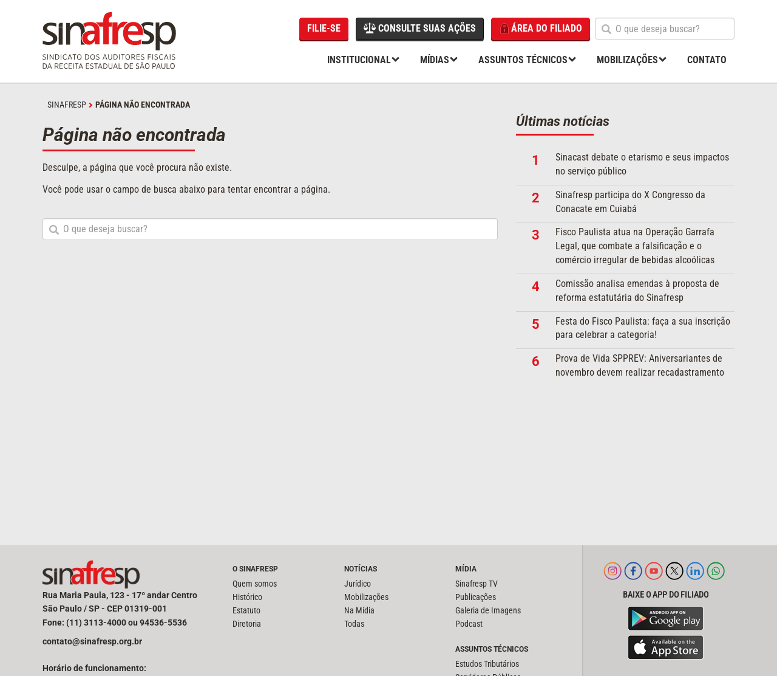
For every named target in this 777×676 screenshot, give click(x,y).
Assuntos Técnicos (523, 60)
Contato (707, 60)
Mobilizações (627, 60)
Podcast (469, 624)
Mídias (434, 60)
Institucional (359, 60)
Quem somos (254, 583)
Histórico (247, 597)
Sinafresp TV (476, 583)
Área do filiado (540, 28)
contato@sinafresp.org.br (92, 641)
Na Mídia (359, 610)
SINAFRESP (66, 104)
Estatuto (246, 610)
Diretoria (246, 624)
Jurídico (357, 583)
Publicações (475, 597)
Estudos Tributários (487, 664)
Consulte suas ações (420, 28)
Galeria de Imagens (488, 610)
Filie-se (324, 28)
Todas (354, 624)
